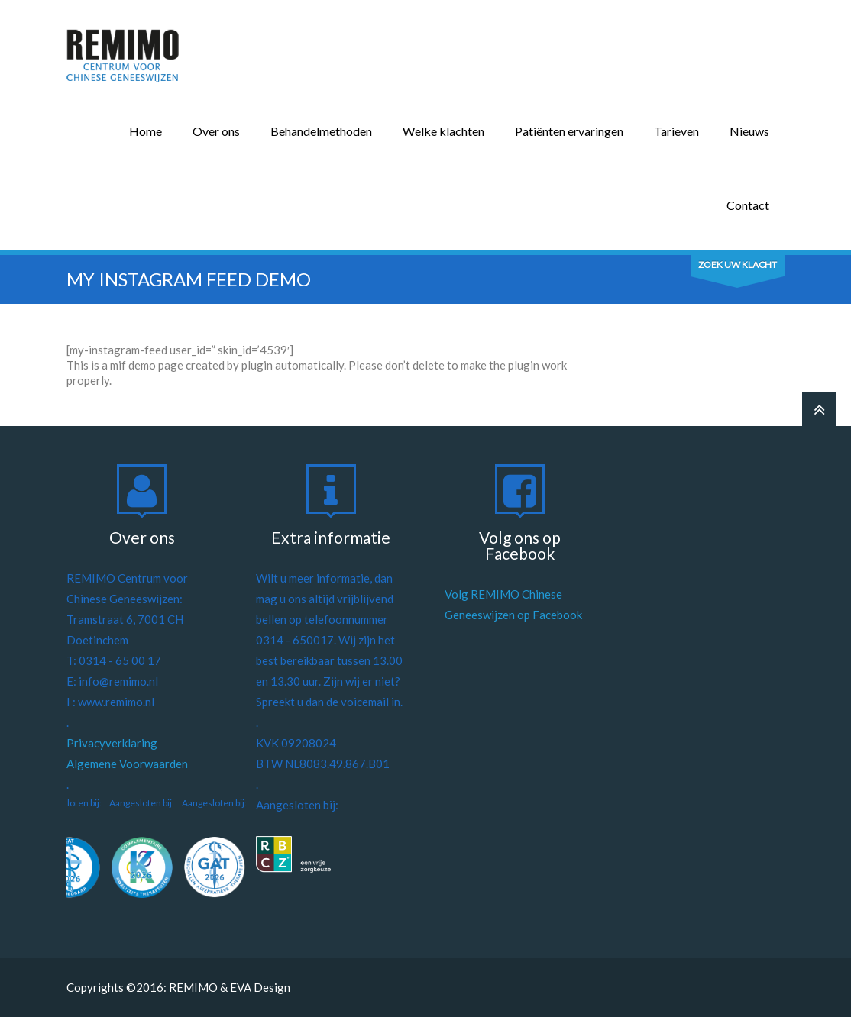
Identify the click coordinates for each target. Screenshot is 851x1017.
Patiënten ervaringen (569, 131)
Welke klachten (443, 131)
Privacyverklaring (111, 743)
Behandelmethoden (321, 131)
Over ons (216, 131)
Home (145, 131)
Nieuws (749, 131)
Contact (747, 205)
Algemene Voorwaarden (127, 763)
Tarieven (676, 131)
